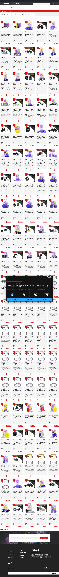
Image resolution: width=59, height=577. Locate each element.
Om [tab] (45, 280)
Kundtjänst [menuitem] (22, 555)
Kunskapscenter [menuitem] (23, 552)
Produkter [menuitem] (17, 3)
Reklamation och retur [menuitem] (39, 573)
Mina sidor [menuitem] (22, 557)
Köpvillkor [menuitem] (24, 573)
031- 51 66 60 (11, 554)
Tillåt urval (29, 299)
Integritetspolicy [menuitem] (29, 573)
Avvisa (14, 299)
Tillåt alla (44, 299)
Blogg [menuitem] (21, 550)
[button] (54, 3)
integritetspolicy (35, 542)
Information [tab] (29, 280)
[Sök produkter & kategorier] (41, 4)
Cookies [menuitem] (34, 573)
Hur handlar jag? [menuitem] (19, 573)
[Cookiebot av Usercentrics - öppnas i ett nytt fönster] (47, 277)
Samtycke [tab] (14, 280)
